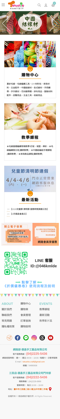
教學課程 (44, 309)
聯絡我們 (7, 315)
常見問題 (7, 320)
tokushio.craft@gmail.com (34, 362)
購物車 (24, 309)
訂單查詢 (25, 320)
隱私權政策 (8, 326)
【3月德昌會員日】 (19, 214)
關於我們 (7, 309)
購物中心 (25, 303)
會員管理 (25, 315)
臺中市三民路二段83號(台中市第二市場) (33, 389)
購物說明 (25, 326)
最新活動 (44, 315)
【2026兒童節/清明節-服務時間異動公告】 (29, 209)
